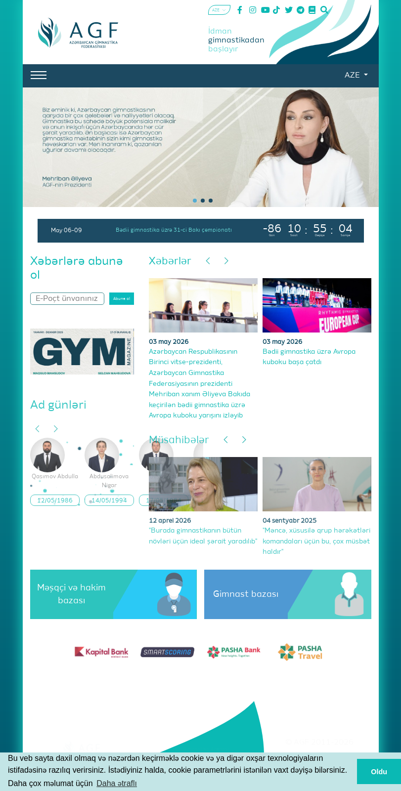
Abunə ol (121, 299)
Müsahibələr (179, 440)
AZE (353, 76)
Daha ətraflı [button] (116, 783)
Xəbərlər (170, 261)
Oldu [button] (379, 772)
